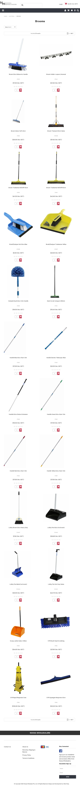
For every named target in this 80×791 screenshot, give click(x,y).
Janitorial (12, 16)
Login (61, 4)
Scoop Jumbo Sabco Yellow (18, 641)
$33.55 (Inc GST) (18, 593)
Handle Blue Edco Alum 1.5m (18, 357)
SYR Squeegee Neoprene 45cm (56, 697)
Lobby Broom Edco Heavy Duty (18, 527)
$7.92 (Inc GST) (18, 536)
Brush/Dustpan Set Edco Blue (18, 244)
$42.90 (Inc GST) (56, 196)
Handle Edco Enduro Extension (18, 414)
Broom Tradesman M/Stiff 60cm (56, 187)
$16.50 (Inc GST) (18, 309)
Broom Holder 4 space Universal (56, 74)
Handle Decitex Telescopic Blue (56, 357)
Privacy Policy (26, 755)
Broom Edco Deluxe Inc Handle (18, 74)
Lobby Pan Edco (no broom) (56, 527)
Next (72, 33)
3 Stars (18, 86)
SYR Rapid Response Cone (18, 697)
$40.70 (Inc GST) (56, 593)
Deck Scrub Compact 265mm (56, 301)
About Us (25, 747)
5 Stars (22, 86)
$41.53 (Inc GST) (18, 196)
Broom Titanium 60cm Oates (56, 131)
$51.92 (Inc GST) (56, 140)
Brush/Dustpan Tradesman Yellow (56, 244)
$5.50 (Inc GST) (18, 253)
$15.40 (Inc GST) (56, 309)
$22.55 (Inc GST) (56, 366)
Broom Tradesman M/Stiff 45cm (18, 187)
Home (5, 16)
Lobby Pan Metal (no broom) (18, 584)
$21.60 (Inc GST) (56, 83)
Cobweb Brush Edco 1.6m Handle (18, 301)
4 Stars (20, 86)
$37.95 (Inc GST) (56, 649)
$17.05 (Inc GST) (18, 366)
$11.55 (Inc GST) (18, 83)
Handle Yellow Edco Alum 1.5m (56, 471)
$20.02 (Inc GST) (56, 706)
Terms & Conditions (28, 758)
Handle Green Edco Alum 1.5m (56, 414)
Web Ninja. (66, 784)
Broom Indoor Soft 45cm (18, 131)
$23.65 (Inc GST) (56, 253)
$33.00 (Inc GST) (18, 140)
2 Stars (16, 86)
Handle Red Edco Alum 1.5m (18, 471)
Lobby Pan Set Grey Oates (56, 584)
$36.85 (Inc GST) (56, 536)
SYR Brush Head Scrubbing (56, 641)
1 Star (14, 86)
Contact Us (7, 747)
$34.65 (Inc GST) (18, 649)
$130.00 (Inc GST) (18, 706)
